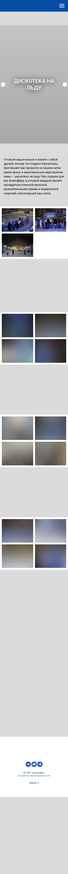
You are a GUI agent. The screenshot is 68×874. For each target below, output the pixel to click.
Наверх (34, 783)
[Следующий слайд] (65, 84)
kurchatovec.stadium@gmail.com (34, 776)
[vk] (28, 764)
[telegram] (40, 764)
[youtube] (34, 764)
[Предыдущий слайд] (3, 84)
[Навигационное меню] (61, 6)
